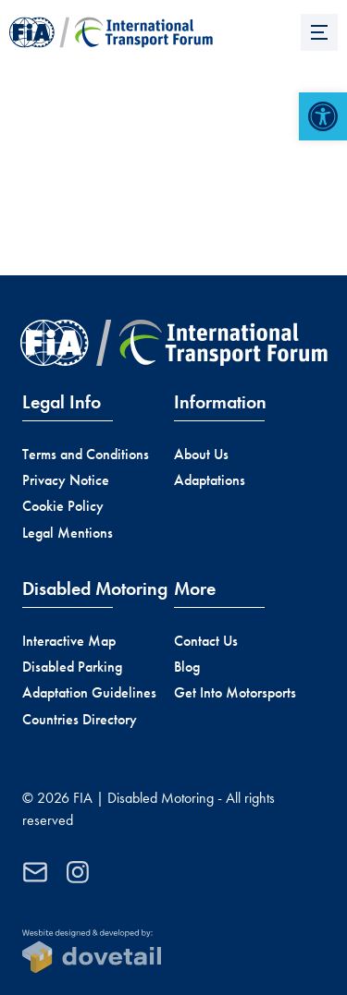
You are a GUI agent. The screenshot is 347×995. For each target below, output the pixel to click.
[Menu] (319, 32)
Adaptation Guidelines (89, 692)
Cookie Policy (63, 506)
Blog (187, 666)
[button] (323, 116)
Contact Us (206, 640)
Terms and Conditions (85, 454)
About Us (201, 454)
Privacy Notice (65, 480)
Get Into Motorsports (235, 692)
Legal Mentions (67, 532)
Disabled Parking (72, 666)
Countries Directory (79, 719)
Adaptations (209, 480)
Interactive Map (69, 640)
